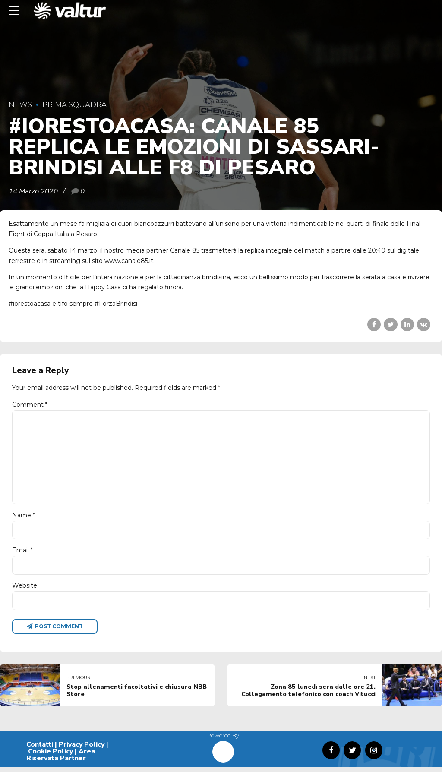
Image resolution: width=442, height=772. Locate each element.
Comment (29, 404)
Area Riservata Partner (60, 760)
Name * (23, 518)
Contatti (39, 749)
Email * (22, 554)
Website (24, 590)
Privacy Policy (81, 749)
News (20, 104)
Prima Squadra (74, 104)
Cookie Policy (50, 756)
